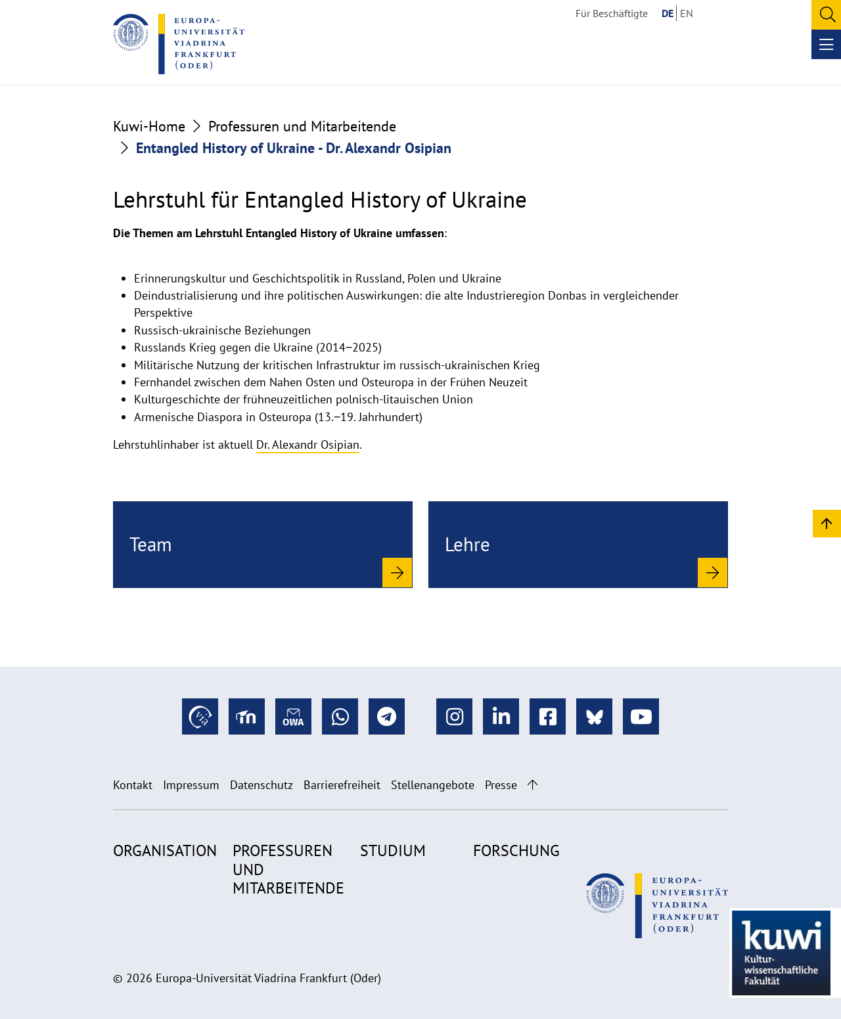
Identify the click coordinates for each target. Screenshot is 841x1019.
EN (686, 13)
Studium (393, 850)
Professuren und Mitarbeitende (302, 126)
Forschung (516, 850)
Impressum (191, 784)
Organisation (165, 850)
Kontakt (132, 784)
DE (667, 13)
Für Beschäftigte (612, 13)
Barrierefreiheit (342, 784)
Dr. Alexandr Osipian (307, 444)
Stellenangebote (432, 784)
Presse (501, 784)
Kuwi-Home (149, 126)
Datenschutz (261, 784)
